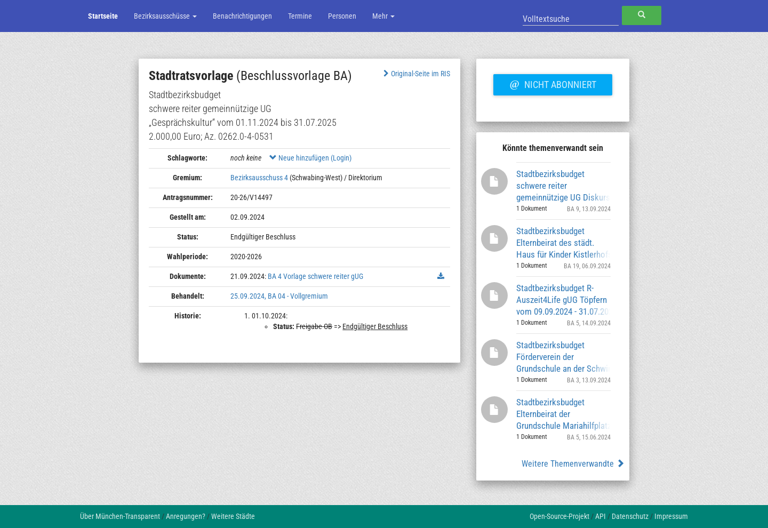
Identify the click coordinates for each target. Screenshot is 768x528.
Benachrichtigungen (242, 16)
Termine (300, 16)
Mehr (383, 16)
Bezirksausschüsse (165, 16)
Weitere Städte (233, 516)
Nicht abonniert (552, 83)
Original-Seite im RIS (416, 73)
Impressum (671, 516)
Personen (342, 16)
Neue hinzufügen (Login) (310, 158)
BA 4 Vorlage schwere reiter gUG (315, 276)
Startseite (103, 16)
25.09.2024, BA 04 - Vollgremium (279, 296)
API (600, 516)
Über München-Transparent (120, 516)
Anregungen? (185, 516)
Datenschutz (630, 516)
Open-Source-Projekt (559, 516)
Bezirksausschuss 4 (259, 177)
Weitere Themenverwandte (573, 464)
